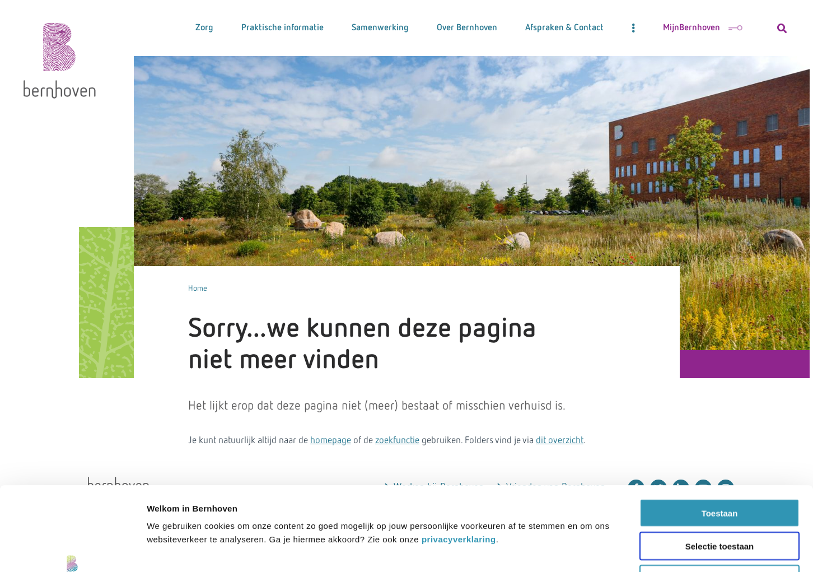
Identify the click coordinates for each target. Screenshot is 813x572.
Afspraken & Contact (564, 28)
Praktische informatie (282, 28)
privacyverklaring (459, 461)
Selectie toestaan (719, 467)
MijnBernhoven (702, 28)
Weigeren (719, 500)
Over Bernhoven (467, 28)
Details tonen (721, 550)
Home (197, 288)
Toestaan (720, 434)
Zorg (204, 28)
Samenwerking (380, 28)
